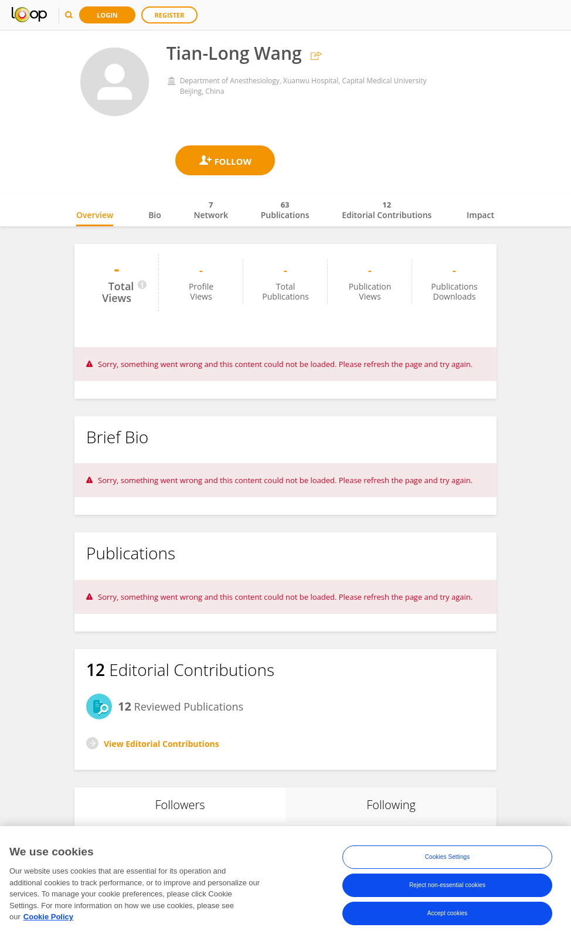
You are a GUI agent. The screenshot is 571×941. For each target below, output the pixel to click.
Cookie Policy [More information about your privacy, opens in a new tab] (48, 918)
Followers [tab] (180, 805)
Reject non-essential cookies (447, 886)
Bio (154, 214)
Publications (285, 209)
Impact (480, 214)
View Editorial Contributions (161, 743)
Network (210, 209)
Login (107, 15)
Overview (94, 214)
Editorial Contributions (386, 209)
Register (170, 15)
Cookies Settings (447, 858)
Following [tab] (391, 805)
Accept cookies (447, 914)
